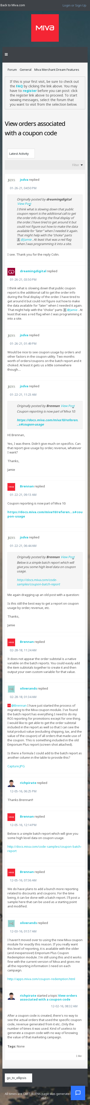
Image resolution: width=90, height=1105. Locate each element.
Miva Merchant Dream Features (56, 69)
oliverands (28, 688)
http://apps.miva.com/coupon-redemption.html (41, 979)
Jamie (27, 239)
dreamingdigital (33, 271)
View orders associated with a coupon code (48, 997)
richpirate (28, 783)
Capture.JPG (16, 766)
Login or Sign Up (74, 5)
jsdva (24, 179)
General (25, 69)
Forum (12, 69)
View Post (24, 203)
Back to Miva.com (12, 5)
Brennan (27, 486)
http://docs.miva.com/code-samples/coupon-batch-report (38, 582)
